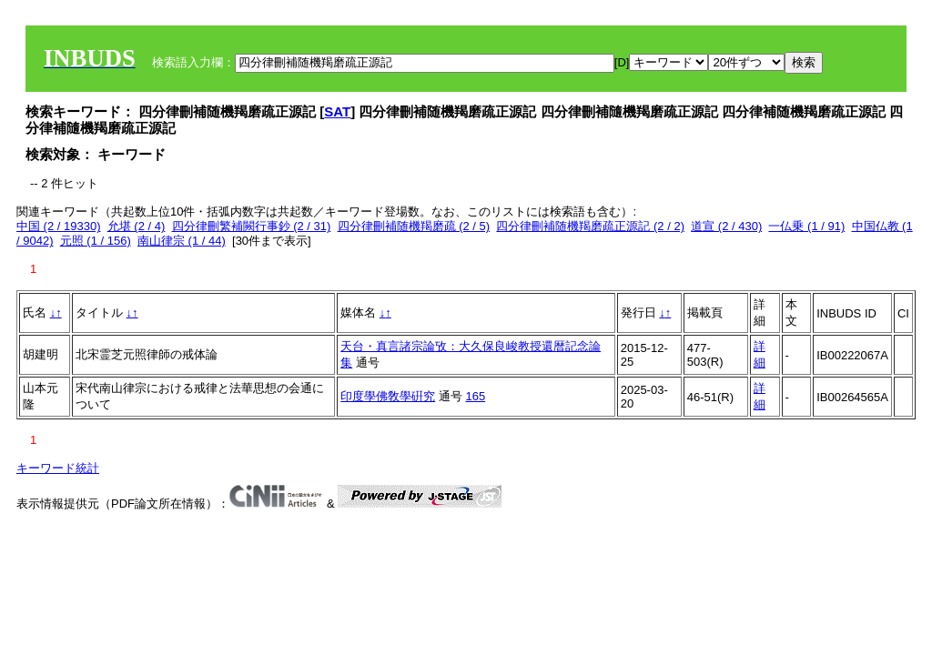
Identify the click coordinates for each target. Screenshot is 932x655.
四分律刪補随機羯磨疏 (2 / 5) (414, 226)
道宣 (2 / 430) (726, 226)
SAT (337, 111)
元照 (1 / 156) (95, 240)
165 (475, 396)
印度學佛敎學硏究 (387, 396)
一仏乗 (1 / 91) (806, 226)
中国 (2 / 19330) (58, 226)
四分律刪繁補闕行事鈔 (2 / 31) (251, 226)
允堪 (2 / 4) (136, 226)
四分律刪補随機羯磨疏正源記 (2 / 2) (590, 226)
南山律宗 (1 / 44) (181, 240)
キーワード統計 (57, 468)
